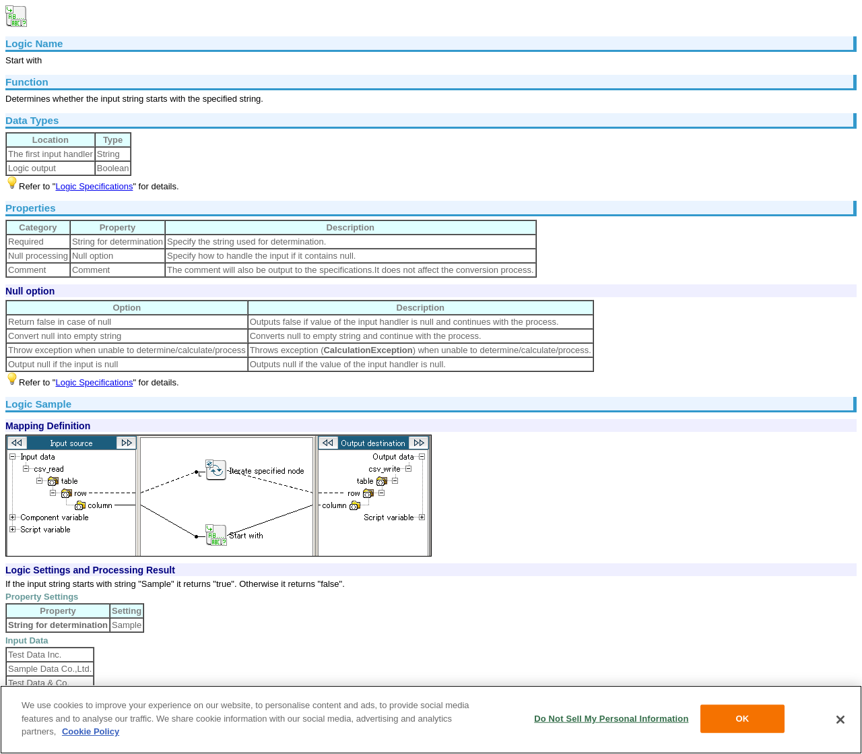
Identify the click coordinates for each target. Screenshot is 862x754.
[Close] (840, 719)
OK (743, 719)
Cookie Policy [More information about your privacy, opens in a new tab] (90, 731)
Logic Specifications (94, 186)
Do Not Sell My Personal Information (611, 719)
